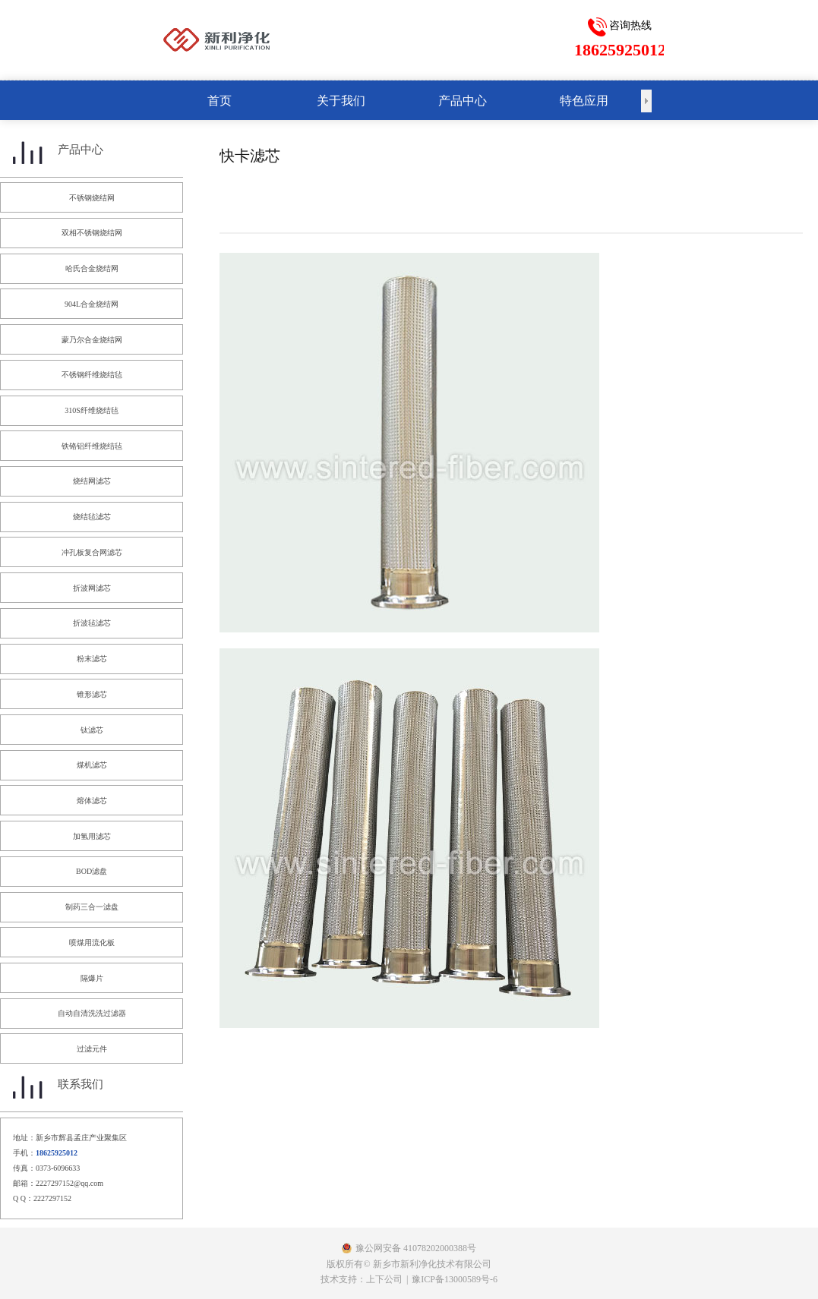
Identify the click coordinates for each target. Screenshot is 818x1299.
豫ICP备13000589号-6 (454, 1279)
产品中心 (462, 100)
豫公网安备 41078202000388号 (415, 1248)
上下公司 (384, 1279)
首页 (219, 100)
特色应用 (584, 100)
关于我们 (341, 100)
